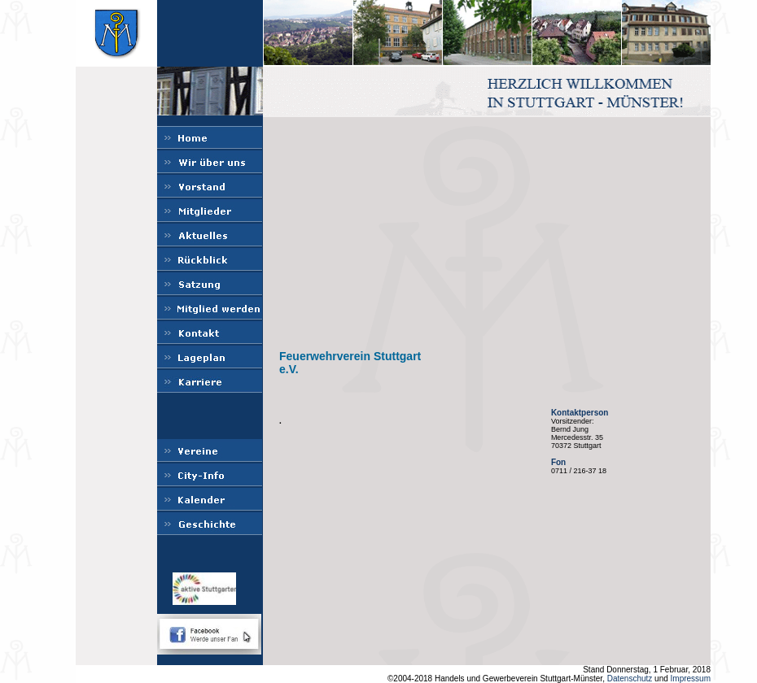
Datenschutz (630, 678)
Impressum (691, 678)
